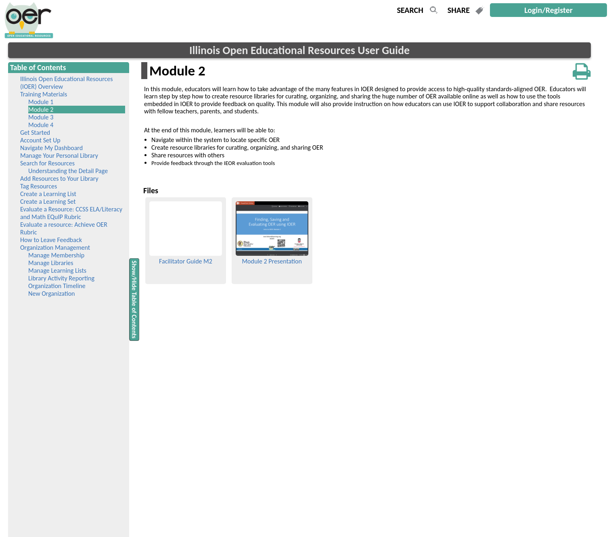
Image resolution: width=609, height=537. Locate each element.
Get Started (35, 132)
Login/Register (548, 10)
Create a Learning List (48, 194)
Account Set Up (40, 140)
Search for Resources (47, 163)
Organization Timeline (57, 286)
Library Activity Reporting (61, 278)
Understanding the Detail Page (68, 171)
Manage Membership (56, 255)
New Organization (51, 293)
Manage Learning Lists (57, 270)
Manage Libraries (50, 263)
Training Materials (43, 94)
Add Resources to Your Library (59, 178)
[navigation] (28, 36)
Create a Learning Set (48, 201)
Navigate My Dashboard (51, 148)
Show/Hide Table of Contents (134, 299)
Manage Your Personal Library (59, 155)
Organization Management (55, 247)
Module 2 (52, 109)
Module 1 (40, 102)
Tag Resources (38, 186)
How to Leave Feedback (51, 240)
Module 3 (40, 117)
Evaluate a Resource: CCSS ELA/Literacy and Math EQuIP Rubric (71, 213)
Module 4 (40, 125)
